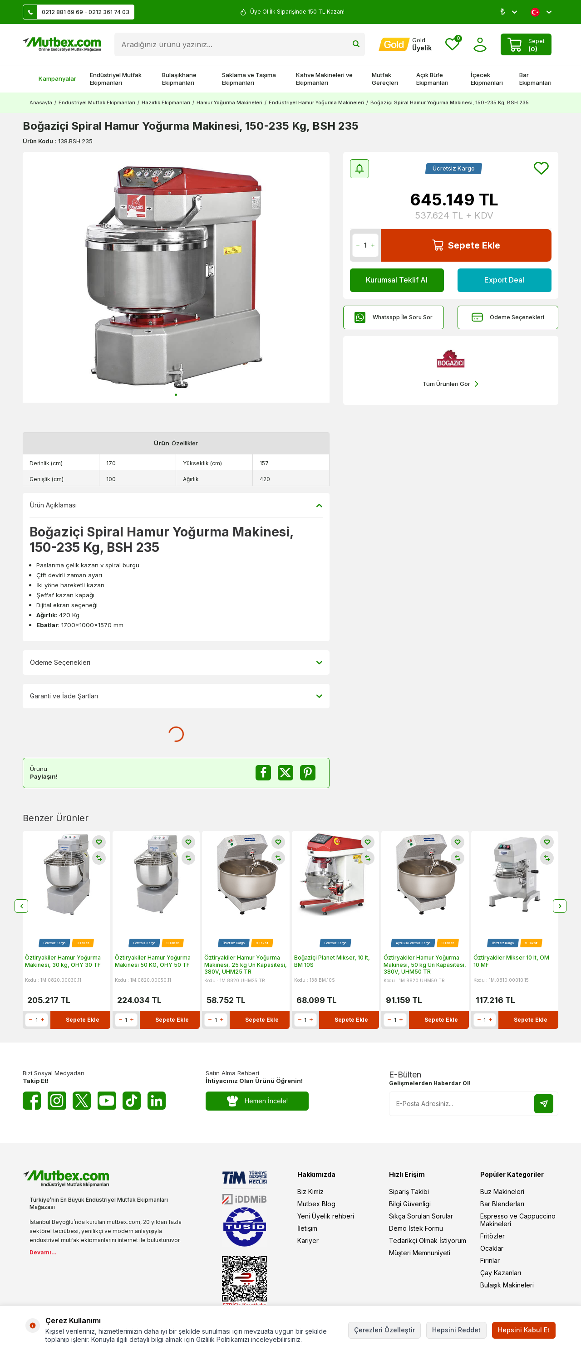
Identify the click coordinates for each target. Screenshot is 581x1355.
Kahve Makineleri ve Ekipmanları (324, 78)
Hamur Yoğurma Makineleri (229, 102)
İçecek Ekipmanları (487, 78)
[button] (176, 395)
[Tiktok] (132, 1101)
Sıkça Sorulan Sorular (421, 1216)
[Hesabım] (405, 44)
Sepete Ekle (466, 245)
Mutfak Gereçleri (385, 78)
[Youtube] (107, 1101)
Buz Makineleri (502, 1191)
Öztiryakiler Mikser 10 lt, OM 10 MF (511, 961)
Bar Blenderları (502, 1204)
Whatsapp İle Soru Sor (394, 317)
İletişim (307, 1228)
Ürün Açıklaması (176, 505)
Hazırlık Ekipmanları (166, 102)
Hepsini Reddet (456, 1330)
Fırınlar (490, 1260)
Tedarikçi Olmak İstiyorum (427, 1240)
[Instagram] (57, 1101)
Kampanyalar (53, 78)
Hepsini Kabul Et (524, 1330)
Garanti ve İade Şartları (176, 696)
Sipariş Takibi (409, 1191)
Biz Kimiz (310, 1191)
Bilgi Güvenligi (410, 1204)
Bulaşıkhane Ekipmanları (179, 78)
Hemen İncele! (257, 1101)
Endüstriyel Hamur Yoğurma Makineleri (316, 102)
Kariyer (308, 1240)
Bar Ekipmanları (535, 78)
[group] (176, 277)
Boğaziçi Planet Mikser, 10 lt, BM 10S (332, 961)
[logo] (62, 44)
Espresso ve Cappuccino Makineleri (518, 1220)
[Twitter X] (82, 1101)
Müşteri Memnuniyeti (419, 1253)
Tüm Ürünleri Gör (450, 384)
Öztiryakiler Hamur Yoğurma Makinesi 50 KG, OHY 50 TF (153, 961)
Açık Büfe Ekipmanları (432, 78)
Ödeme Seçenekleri (508, 317)
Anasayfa (41, 102)
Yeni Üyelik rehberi (325, 1216)
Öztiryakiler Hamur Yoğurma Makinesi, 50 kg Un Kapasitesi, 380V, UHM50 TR (425, 964)
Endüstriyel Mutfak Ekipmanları (116, 78)
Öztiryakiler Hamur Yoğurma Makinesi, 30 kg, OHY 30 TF (63, 961)
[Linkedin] (157, 1101)
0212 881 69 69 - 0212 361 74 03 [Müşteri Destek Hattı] (76, 12)
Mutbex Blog (316, 1204)
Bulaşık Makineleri (507, 1285)
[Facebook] (32, 1101)
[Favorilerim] (452, 45)
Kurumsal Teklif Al (397, 279)
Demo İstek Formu (416, 1228)
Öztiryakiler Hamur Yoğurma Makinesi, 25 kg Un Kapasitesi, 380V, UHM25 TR (245, 964)
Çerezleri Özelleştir (384, 1330)
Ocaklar (491, 1248)
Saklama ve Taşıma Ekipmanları (249, 78)
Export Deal (504, 279)
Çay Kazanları (500, 1273)
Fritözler (492, 1236)
